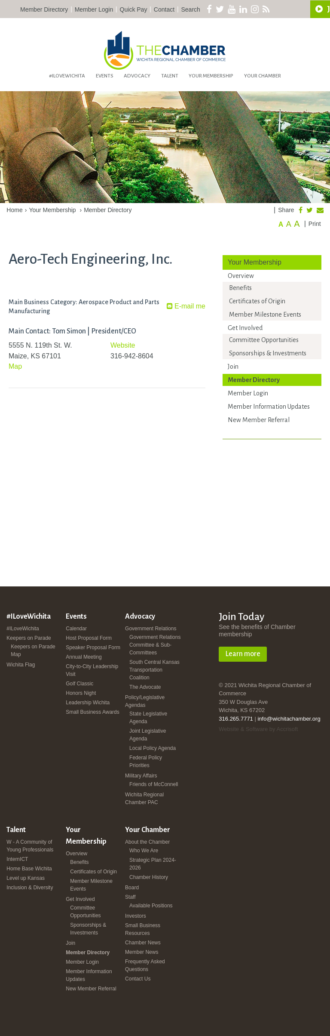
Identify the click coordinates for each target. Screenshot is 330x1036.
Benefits (240, 287)
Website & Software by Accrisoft (258, 729)
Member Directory (44, 9)
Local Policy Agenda (152, 748)
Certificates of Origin (257, 301)
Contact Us (137, 979)
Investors (135, 916)
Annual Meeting (83, 657)
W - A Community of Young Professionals (29, 846)
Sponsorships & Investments (267, 353)
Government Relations (150, 629)
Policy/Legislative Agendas (145, 701)
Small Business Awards (92, 712)
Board (132, 888)
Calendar (76, 629)
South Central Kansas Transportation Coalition (154, 670)
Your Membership (211, 76)
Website (122, 345)
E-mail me (186, 306)
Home (14, 210)
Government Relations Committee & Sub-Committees (154, 645)
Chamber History (148, 877)
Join (233, 366)
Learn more (242, 654)
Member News (141, 952)
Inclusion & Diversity (29, 888)
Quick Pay (133, 9)
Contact (164, 9)
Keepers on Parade (28, 638)
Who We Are (143, 851)
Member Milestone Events (265, 314)
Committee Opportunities (264, 339)
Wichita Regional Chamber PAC (144, 798)
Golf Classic (79, 684)
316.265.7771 (236, 718)
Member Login (94, 9)
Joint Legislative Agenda (147, 735)
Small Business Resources (142, 929)
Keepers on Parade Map (33, 650)
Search (190, 9)
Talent (169, 76)
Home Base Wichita (29, 869)
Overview (241, 275)
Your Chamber (262, 76)
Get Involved (245, 327)
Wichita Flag (20, 665)
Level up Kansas (25, 878)
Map (15, 366)
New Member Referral (259, 419)
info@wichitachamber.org (288, 718)
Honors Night (81, 693)
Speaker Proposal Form (93, 647)
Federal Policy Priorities (145, 761)
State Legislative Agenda (148, 718)
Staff (130, 897)
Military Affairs (141, 776)
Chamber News (143, 943)
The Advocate (145, 687)
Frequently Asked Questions (145, 965)
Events (104, 76)
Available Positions (151, 906)
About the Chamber (147, 842)
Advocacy (137, 76)
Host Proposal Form (89, 638)
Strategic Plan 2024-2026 (152, 864)
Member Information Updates (269, 406)
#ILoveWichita (67, 76)
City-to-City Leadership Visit (92, 670)
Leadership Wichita (88, 703)
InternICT (17, 859)
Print (315, 223)
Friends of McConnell (153, 784)
